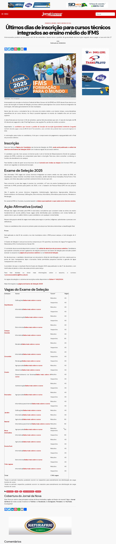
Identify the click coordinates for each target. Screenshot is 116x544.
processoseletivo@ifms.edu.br (16, 275)
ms (20, 491)
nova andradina (29, 491)
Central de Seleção (51, 253)
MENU (6, 14)
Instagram (51, 502)
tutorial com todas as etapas (50, 163)
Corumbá (7, 356)
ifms (16, 491)
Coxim (6, 372)
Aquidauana (8, 305)
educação (10, 491)
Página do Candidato (23, 147)
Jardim (6, 413)
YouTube (69, 502)
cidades (38, 491)
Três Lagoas (8, 464)
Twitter (33, 502)
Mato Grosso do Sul (64, 23)
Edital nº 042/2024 (56, 279)
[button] (2, 14)
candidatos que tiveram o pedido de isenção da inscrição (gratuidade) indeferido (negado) (45, 126)
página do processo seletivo (30, 253)
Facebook (41, 502)
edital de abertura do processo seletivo (53, 248)
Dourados (7, 395)
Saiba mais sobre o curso (32, 300)
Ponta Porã (8, 446)
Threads (59, 502)
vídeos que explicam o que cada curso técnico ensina (56, 201)
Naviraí (6, 422)
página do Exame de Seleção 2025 (30, 284)
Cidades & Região (50, 23)
